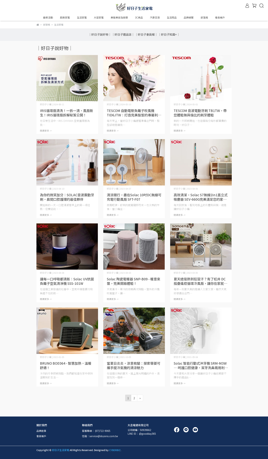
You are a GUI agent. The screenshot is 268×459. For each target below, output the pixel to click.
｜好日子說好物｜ (100, 34)
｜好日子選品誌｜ (123, 34)
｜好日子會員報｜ (146, 34)
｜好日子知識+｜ (169, 34)
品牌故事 (41, 431)
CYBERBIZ (115, 450)
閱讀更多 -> (46, 130)
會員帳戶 (41, 436)
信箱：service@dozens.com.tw (100, 436)
